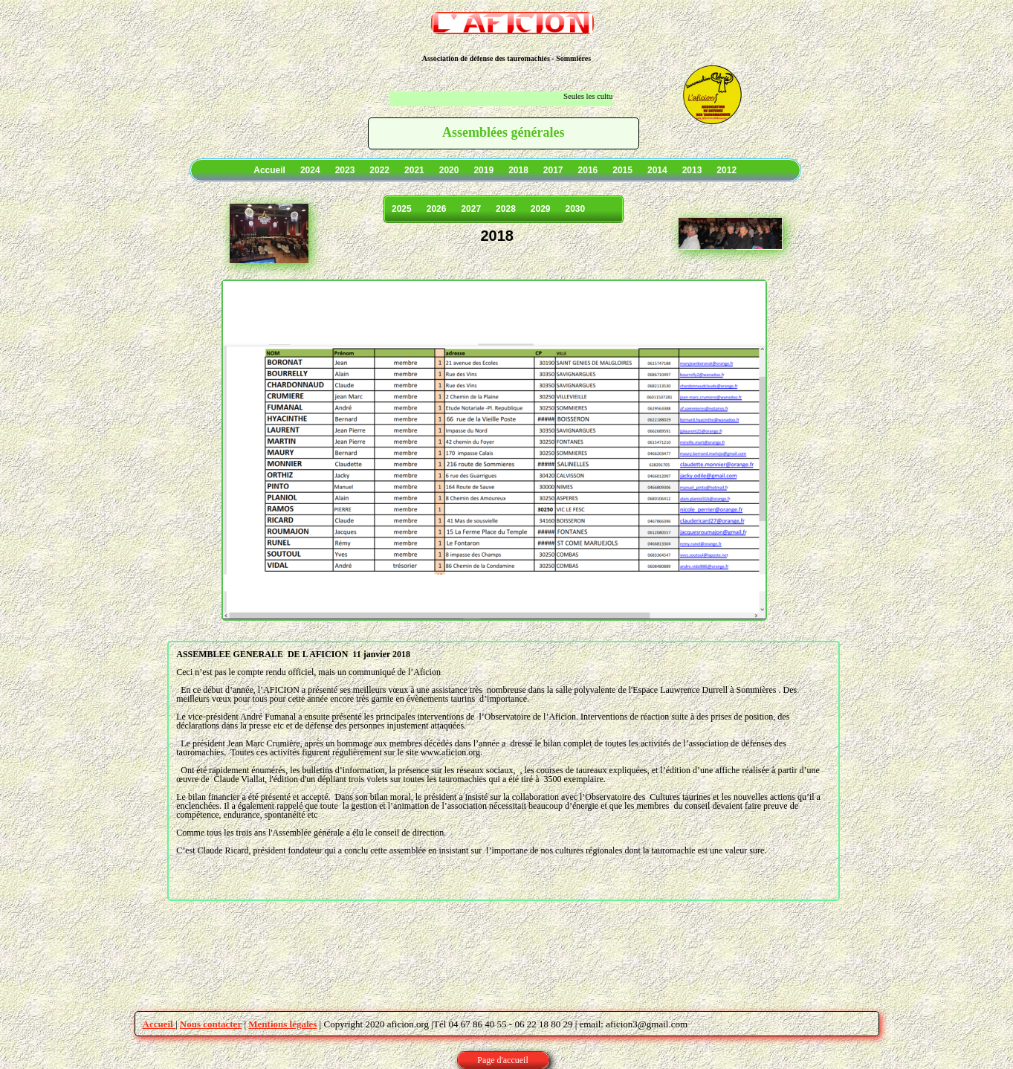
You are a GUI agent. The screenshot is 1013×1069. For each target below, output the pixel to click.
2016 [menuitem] (588, 170)
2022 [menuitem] (379, 170)
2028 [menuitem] (506, 209)
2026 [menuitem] (437, 209)
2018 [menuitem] (518, 170)
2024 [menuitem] (310, 170)
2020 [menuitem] (449, 170)
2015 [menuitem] (622, 170)
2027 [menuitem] (471, 209)
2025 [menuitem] (402, 209)
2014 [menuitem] (657, 170)
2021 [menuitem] (414, 170)
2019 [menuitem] (483, 170)
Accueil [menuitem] (269, 170)
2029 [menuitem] (541, 209)
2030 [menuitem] (576, 209)
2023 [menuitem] (345, 170)
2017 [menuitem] (553, 170)
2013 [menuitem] (692, 170)
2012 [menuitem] (726, 170)
